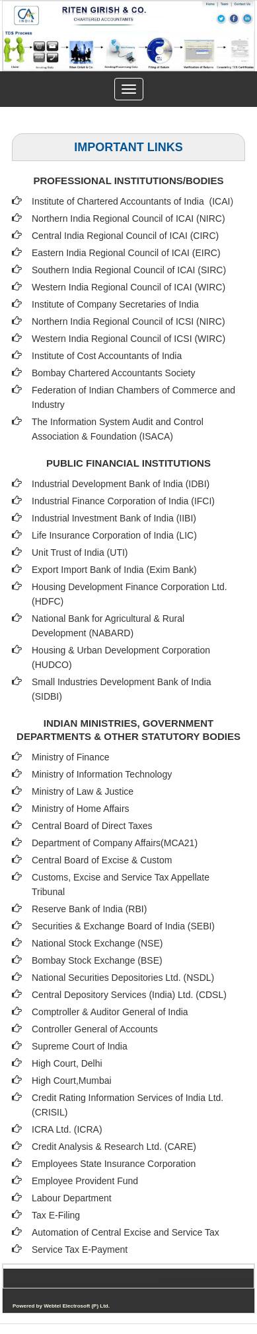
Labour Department (72, 1198)
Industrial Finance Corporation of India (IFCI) (123, 501)
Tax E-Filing (56, 1215)
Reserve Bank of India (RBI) (89, 909)
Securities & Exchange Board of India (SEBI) (123, 926)
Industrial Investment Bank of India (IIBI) (114, 518)
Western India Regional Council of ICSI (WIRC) (128, 338)
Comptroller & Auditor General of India (110, 1012)
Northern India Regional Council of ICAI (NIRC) (128, 218)
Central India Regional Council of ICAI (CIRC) (125, 235)
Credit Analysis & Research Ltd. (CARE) (114, 1146)
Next (222, 64)
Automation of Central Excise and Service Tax (125, 1232)
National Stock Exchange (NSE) (97, 943)
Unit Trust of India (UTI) (80, 552)
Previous (32, 64)
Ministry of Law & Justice (82, 791)
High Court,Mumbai (72, 1080)
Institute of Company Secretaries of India (115, 304)
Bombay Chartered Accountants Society (113, 373)
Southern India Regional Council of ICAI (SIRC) (129, 270)
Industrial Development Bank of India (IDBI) (120, 484)
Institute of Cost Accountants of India (107, 355)
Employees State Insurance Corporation (114, 1163)
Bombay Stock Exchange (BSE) (97, 960)
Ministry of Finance (70, 757)
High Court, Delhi (67, 1063)
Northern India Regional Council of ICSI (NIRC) (128, 321)
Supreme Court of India (80, 1046)
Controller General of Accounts (95, 1029)
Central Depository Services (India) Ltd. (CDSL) (129, 994)
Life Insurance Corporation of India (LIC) (114, 535)
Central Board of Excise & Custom (102, 860)
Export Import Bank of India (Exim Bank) (114, 569)
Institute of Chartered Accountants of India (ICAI (131, 201)
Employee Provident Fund (85, 1181)
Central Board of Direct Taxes (92, 825)
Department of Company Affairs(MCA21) (115, 843)
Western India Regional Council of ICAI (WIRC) (128, 287)
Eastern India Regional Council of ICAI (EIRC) (126, 253)
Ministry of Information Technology (102, 774)
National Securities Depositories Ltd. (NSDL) (123, 977)
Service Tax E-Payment (80, 1249)
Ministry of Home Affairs (80, 808)
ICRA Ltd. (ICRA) (67, 1129)
